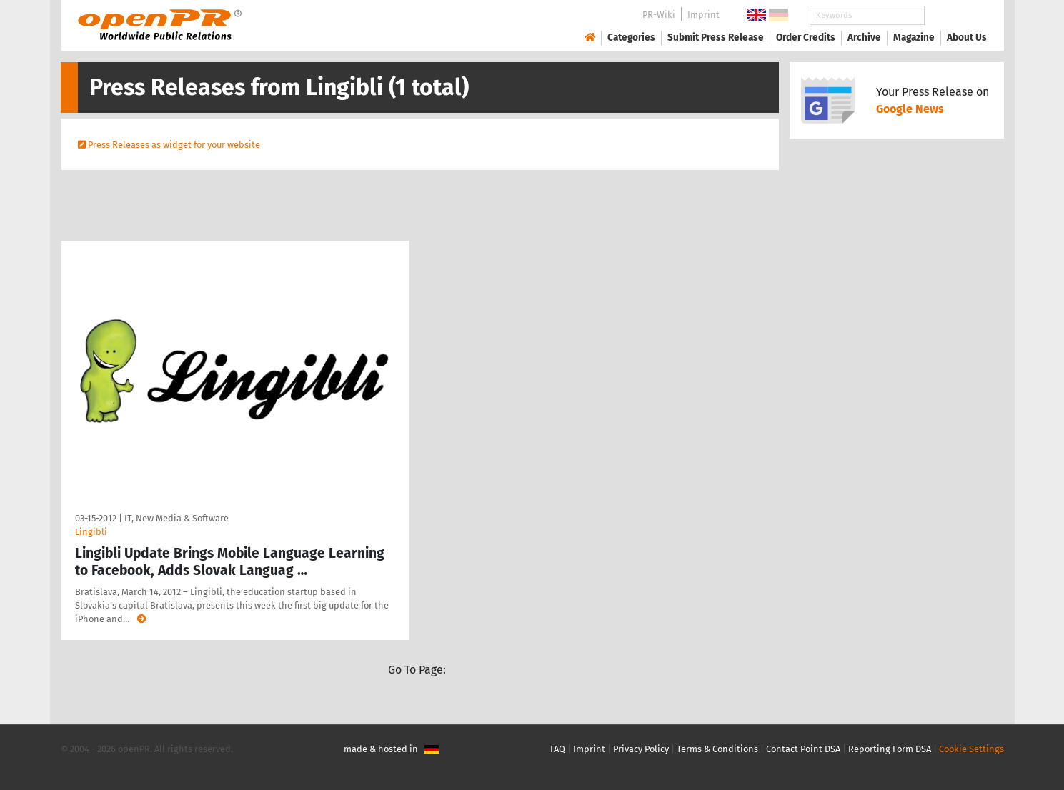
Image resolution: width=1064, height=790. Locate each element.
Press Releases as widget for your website (174, 144)
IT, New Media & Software (176, 518)
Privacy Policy (641, 749)
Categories (631, 37)
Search (955, 15)
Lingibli (91, 531)
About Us (967, 37)
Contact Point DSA (803, 749)
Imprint (703, 14)
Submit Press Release (715, 37)
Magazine (914, 37)
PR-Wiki (658, 14)
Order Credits (805, 37)
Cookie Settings (971, 749)
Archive (864, 37)
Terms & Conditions (717, 749)
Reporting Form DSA (889, 749)
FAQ (557, 749)
